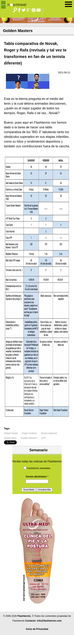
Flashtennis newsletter (38, 468)
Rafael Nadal (11, 433)
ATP (43, 438)
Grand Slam (10, 438)
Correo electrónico (37, 476)
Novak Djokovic (49, 433)
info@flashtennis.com (49, 620)
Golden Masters (29, 438)
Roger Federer (29, 433)
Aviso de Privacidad (37, 629)
